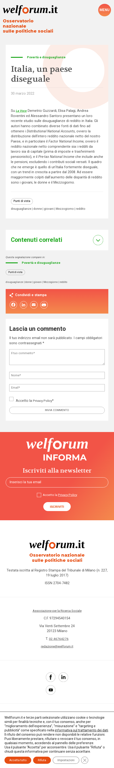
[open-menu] (104, 10)
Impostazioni (66, 760)
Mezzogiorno (66, 204)
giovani (50, 204)
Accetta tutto (17, 760)
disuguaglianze (21, 204)
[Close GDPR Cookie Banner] (84, 760)
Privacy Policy (43, 398)
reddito (83, 204)
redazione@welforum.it (57, 647)
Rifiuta (42, 760)
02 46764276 (59, 639)
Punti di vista (22, 197)
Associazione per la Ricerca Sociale (57, 611)
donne (38, 204)
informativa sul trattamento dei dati (81, 730)
